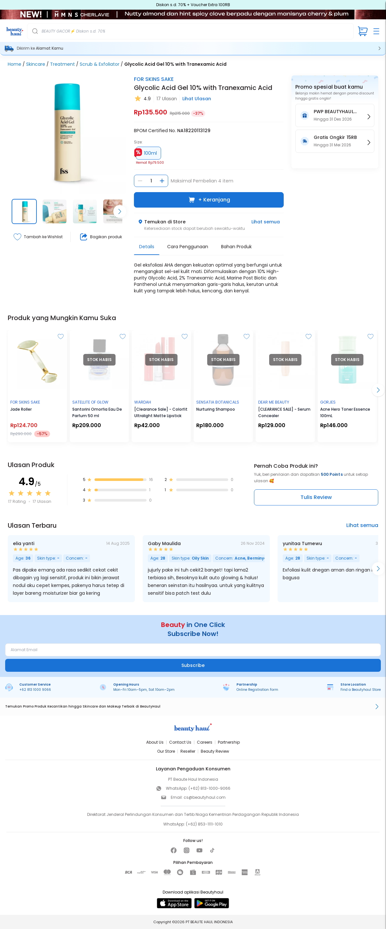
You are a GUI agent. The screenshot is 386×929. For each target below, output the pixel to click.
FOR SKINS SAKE (154, 79)
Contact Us (180, 742)
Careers (204, 742)
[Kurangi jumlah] (140, 180)
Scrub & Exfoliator (99, 64)
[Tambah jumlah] (162, 180)
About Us (155, 742)
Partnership (229, 742)
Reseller (187, 751)
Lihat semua (265, 222)
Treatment (62, 64)
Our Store (166, 751)
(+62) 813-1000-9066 (209, 788)
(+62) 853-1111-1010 (204, 824)
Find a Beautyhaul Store (360, 689)
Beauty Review (215, 751)
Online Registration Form (257, 689)
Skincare (35, 64)
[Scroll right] (119, 211)
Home (14, 64)
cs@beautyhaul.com (205, 797)
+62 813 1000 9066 (35, 689)
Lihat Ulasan (196, 98)
